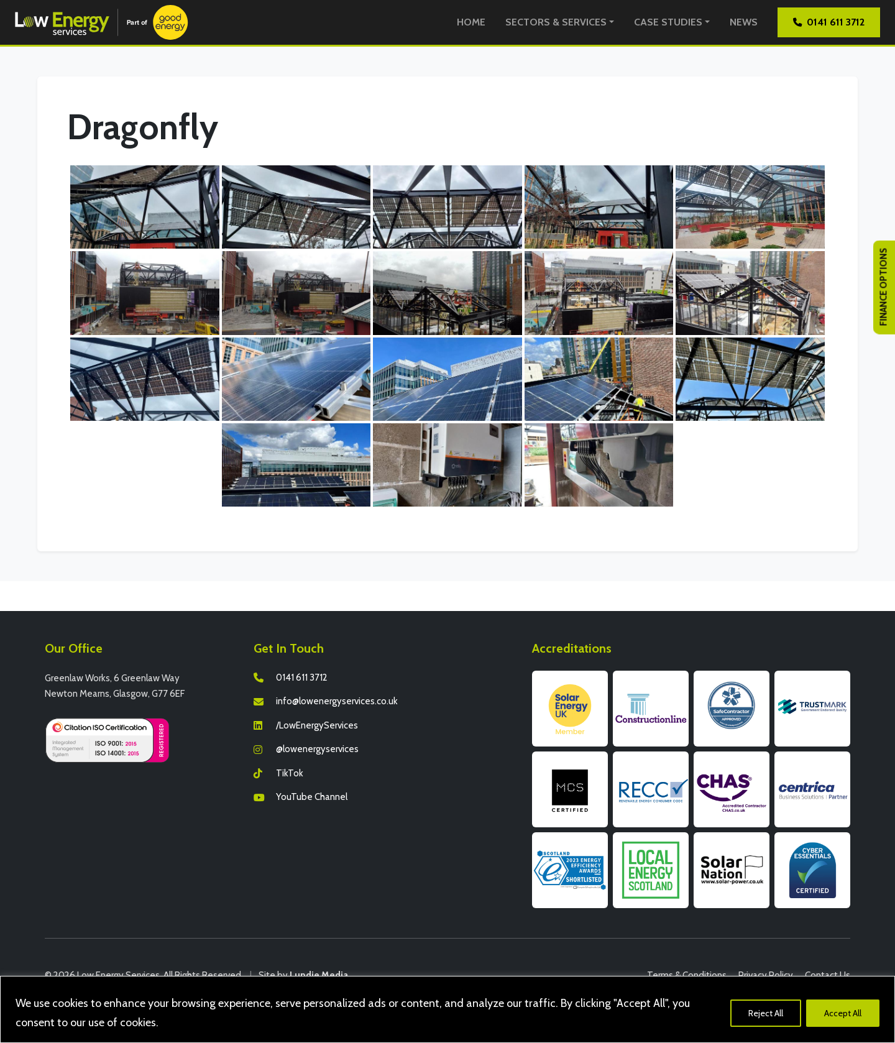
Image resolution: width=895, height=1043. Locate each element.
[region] (447, 1009)
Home (471, 22)
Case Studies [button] (668, 22)
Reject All (765, 1013)
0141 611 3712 (829, 22)
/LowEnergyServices (317, 725)
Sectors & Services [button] (556, 22)
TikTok (289, 773)
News (744, 22)
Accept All (842, 1013)
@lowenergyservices (317, 749)
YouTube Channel (311, 796)
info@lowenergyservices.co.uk (337, 701)
